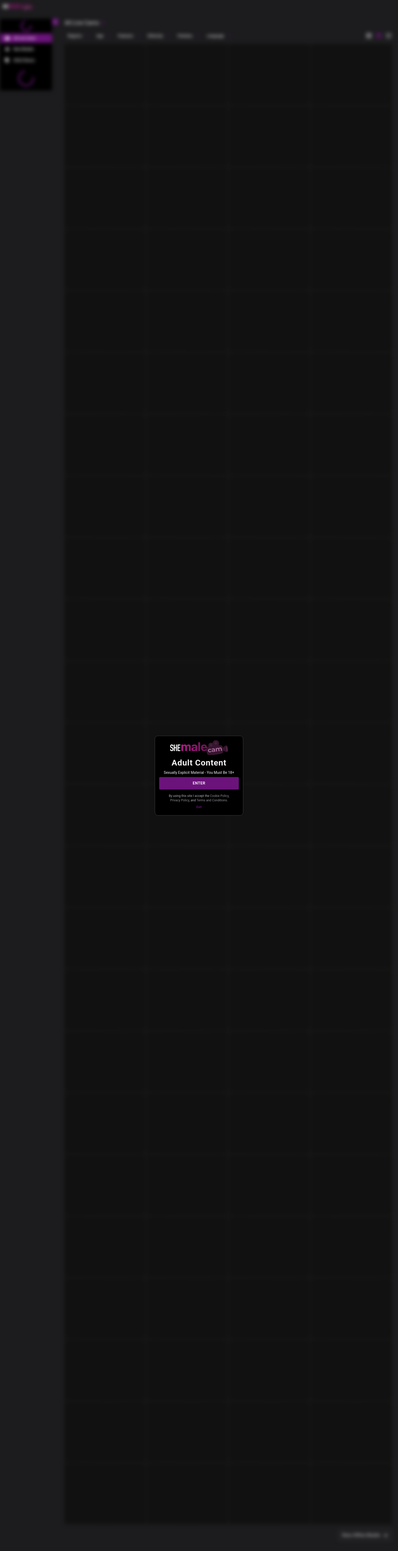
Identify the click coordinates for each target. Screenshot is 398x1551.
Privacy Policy (179, 800)
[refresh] (102, 23)
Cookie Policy (219, 795)
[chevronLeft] (55, 22)
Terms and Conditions (212, 800)
